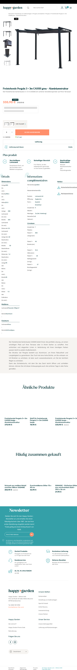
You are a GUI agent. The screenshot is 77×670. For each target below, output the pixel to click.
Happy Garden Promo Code (16, 627)
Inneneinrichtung (43, 610)
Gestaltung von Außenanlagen (23, 13)
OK (32, 534)
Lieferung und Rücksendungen (47, 627)
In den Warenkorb (32, 132)
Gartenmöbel (42, 596)
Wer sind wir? (12, 624)
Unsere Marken (43, 614)
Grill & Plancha (42, 607)
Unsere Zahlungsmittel (45, 624)
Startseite (11, 13)
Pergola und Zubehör (38, 13)
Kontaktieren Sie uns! (16, 607)
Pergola (48, 13)
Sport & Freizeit (43, 603)
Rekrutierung (12, 631)
